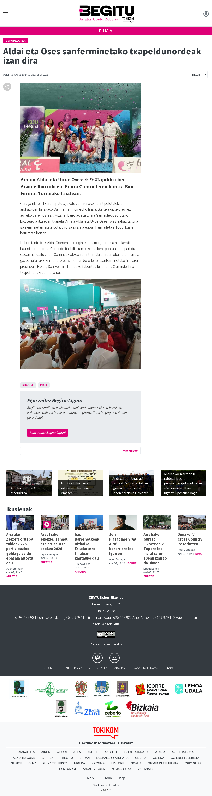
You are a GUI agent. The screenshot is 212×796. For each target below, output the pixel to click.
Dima (106, 31)
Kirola (27, 385)
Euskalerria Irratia (112, 757)
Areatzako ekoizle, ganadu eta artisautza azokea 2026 (55, 541)
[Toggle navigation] (5, 14)
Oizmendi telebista (163, 763)
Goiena (158, 757)
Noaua (136, 763)
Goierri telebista (185, 757)
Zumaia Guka (121, 769)
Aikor (46, 752)
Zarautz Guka (93, 769)
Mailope (117, 763)
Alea (77, 752)
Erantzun (129, 451)
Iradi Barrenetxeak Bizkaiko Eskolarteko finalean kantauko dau (87, 546)
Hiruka (79, 763)
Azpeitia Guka (183, 752)
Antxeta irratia (136, 752)
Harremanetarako (146, 668)
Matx (90, 778)
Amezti (92, 752)
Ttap (121, 778)
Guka (32, 763)
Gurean (106, 778)
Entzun (196, 74)
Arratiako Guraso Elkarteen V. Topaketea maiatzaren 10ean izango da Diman (155, 548)
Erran (85, 757)
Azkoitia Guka (24, 757)
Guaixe (16, 763)
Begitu (67, 757)
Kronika (98, 763)
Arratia (11, 576)
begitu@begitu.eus (106, 624)
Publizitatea (98, 668)
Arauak (119, 668)
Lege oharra (72, 668)
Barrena (49, 757)
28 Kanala (145, 769)
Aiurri (62, 752)
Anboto (111, 752)
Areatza (46, 562)
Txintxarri (67, 769)
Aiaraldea (26, 752)
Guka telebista (55, 763)
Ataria (160, 752)
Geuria (140, 757)
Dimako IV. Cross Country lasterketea (190, 539)
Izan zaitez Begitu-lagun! (47, 433)
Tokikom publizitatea (106, 785)
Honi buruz (47, 668)
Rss (170, 668)
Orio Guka (193, 763)
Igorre (132, 563)
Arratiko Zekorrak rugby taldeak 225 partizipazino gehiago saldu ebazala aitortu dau (19, 548)
